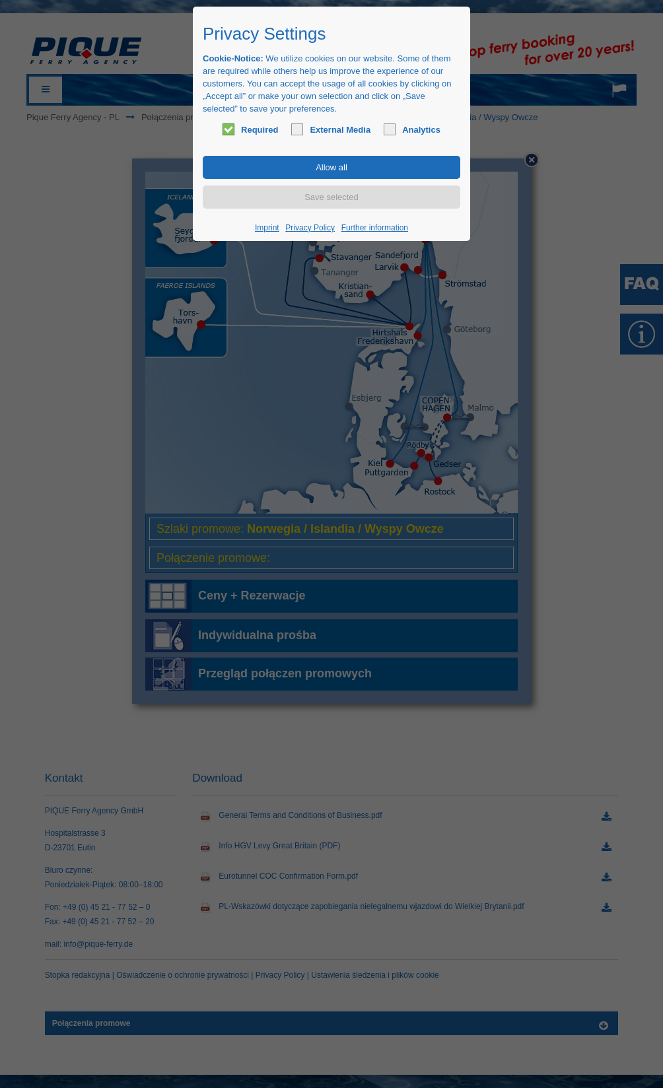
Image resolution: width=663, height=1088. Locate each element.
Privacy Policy (310, 227)
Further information (374, 227)
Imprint (267, 227)
